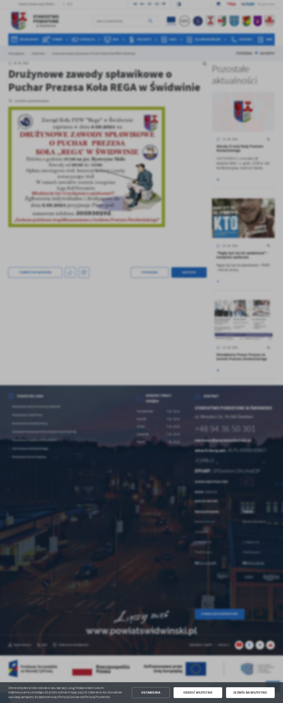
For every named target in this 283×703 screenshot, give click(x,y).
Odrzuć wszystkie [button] (198, 692)
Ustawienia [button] (150, 692)
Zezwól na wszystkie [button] (250, 692)
